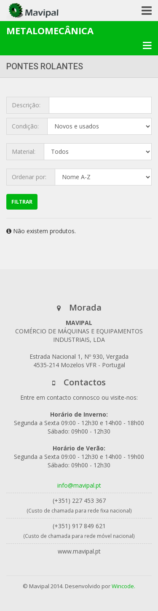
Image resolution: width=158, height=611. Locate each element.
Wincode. (123, 586)
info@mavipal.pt (79, 485)
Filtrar (21, 201)
